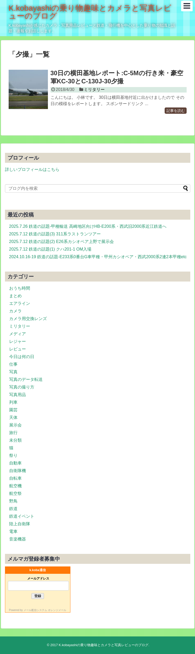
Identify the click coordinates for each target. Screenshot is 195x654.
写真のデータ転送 (26, 379)
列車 (13, 402)
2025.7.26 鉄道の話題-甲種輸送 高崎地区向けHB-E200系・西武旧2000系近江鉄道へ (88, 226)
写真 (13, 372)
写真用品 (17, 394)
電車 (13, 531)
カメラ (15, 311)
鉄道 (13, 508)
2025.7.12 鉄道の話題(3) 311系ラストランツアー (55, 234)
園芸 (13, 410)
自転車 (15, 478)
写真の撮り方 (21, 387)
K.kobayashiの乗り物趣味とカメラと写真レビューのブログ (90, 12)
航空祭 (15, 493)
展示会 (15, 425)
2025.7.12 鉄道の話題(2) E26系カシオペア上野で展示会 (61, 241)
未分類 (15, 440)
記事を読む (175, 111)
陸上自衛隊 (19, 524)
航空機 (15, 486)
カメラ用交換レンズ (28, 318)
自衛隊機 (17, 470)
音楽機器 (17, 539)
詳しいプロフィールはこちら (32, 169)
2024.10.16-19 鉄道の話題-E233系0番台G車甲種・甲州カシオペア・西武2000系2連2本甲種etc (98, 257)
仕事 (13, 364)
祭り (13, 455)
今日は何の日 (21, 356)
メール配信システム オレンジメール (45, 610)
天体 (13, 417)
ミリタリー (94, 89)
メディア (17, 334)
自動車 (15, 463)
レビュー (17, 349)
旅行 (13, 432)
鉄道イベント (21, 516)
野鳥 (13, 501)
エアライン (19, 303)
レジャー (17, 341)
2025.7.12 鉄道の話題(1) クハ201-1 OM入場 (50, 249)
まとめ (15, 296)
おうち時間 (19, 288)
